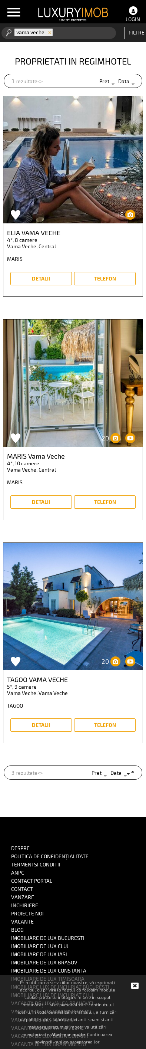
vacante (22, 921)
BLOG (17, 930)
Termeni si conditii (35, 864)
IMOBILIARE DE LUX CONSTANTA (48, 970)
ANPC (17, 872)
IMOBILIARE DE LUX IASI (39, 954)
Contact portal (31, 881)
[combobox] (51, 33)
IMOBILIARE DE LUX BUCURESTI (47, 938)
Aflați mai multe (68, 1034)
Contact (22, 889)
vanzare (22, 897)
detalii (41, 278)
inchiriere (24, 905)
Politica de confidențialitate (50, 856)
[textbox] (65, 32)
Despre (20, 848)
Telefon (105, 278)
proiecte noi (27, 913)
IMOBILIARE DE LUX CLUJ (40, 946)
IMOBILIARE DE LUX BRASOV (44, 962)
